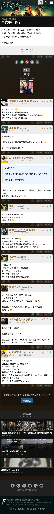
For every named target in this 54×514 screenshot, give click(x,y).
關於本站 (12, 509)
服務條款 (21, 509)
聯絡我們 (41, 509)
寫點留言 (27, 401)
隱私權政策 (31, 509)
